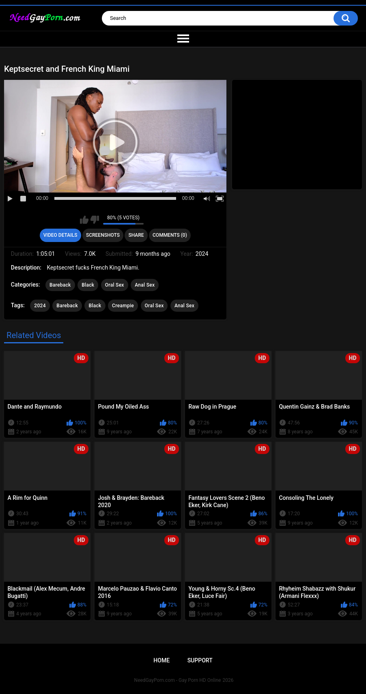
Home (161, 660)
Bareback (60, 285)
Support (200, 660)
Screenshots (103, 235)
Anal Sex (145, 285)
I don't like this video (94, 220)
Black (88, 285)
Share (136, 235)
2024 (39, 305)
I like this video (84, 220)
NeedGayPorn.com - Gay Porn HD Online (177, 680)
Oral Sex (114, 285)
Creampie (123, 305)
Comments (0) (170, 235)
